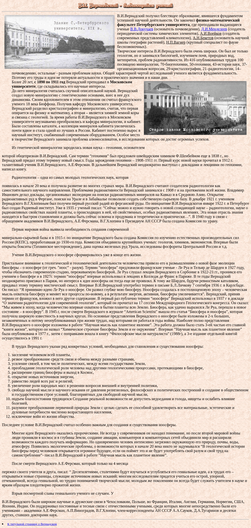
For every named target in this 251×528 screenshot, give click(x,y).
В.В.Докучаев (141, 29)
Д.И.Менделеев (214, 29)
